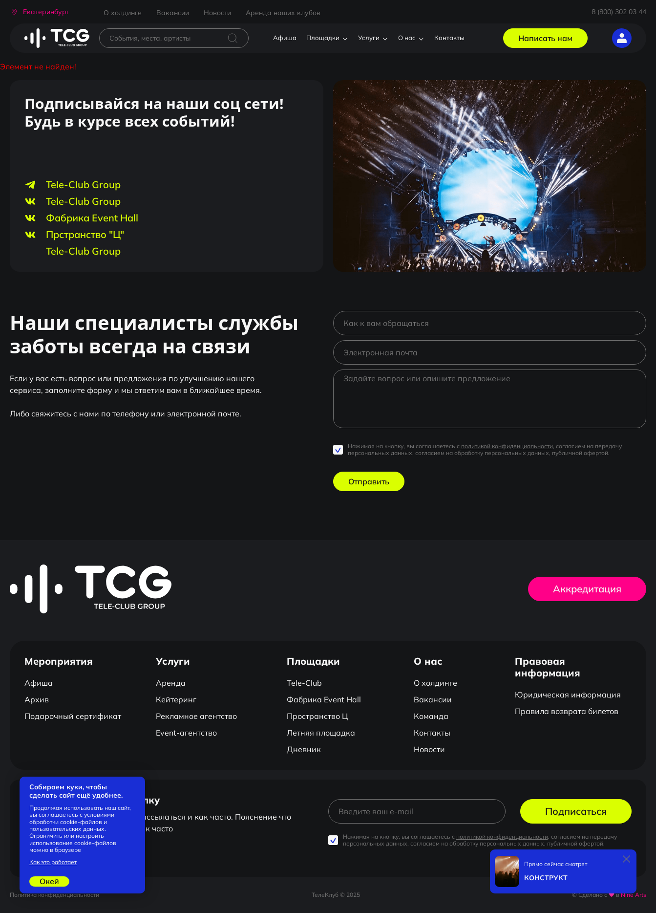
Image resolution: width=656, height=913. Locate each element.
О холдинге (123, 12)
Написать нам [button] (545, 38)
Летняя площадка (321, 733)
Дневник (304, 749)
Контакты (449, 38)
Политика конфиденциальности (54, 894)
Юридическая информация (568, 694)
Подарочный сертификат (72, 716)
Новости (217, 12)
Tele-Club (304, 683)
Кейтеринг (176, 699)
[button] (39, 12)
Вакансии (172, 12)
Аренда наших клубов (283, 12)
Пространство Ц (317, 716)
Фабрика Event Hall (324, 699)
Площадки (322, 38)
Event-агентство (186, 733)
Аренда (171, 683)
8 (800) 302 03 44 (619, 11)
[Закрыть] (627, 859)
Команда (431, 716)
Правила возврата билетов (566, 711)
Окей (49, 881)
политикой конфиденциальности (507, 446)
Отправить (368, 481)
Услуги (369, 38)
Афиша (284, 38)
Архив (36, 699)
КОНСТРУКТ (546, 878)
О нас (407, 38)
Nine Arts (633, 894)
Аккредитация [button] (587, 589)
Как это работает (53, 862)
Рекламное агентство (196, 716)
